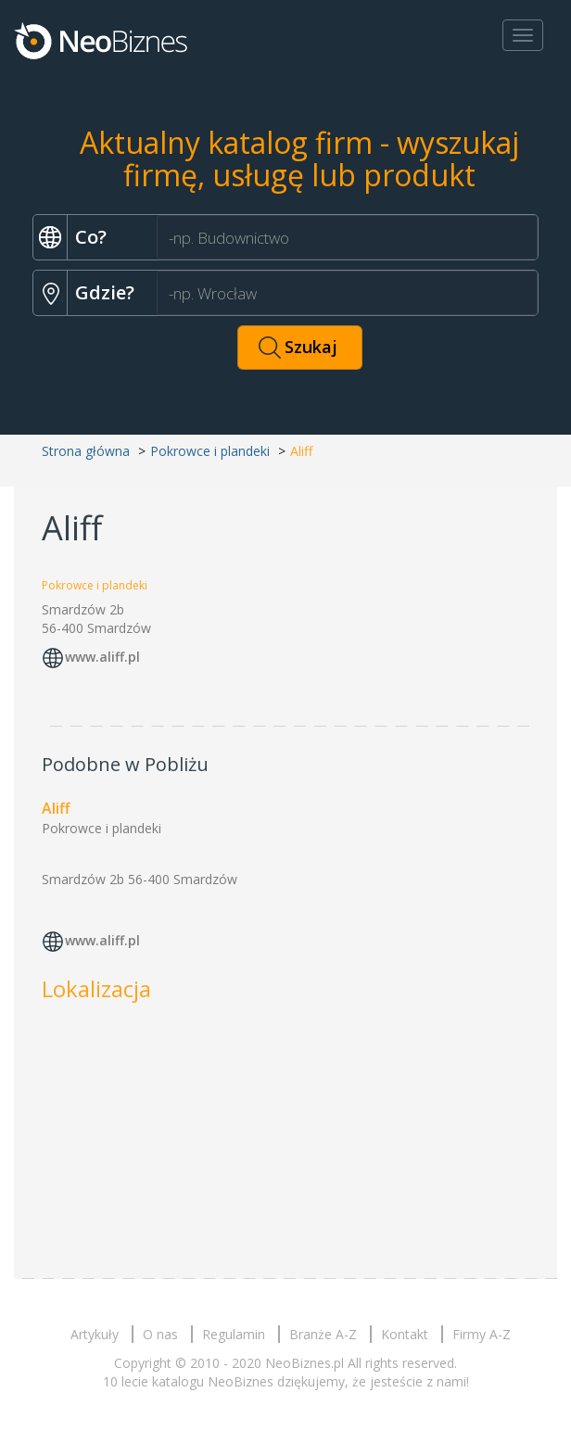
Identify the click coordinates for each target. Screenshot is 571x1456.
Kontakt (404, 1334)
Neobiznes (102, 40)
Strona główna (86, 451)
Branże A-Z (323, 1334)
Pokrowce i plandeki (210, 451)
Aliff (56, 808)
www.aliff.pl (102, 656)
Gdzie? (104, 292)
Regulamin (233, 1334)
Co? (91, 236)
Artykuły (94, 1334)
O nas (160, 1334)
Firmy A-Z (481, 1334)
